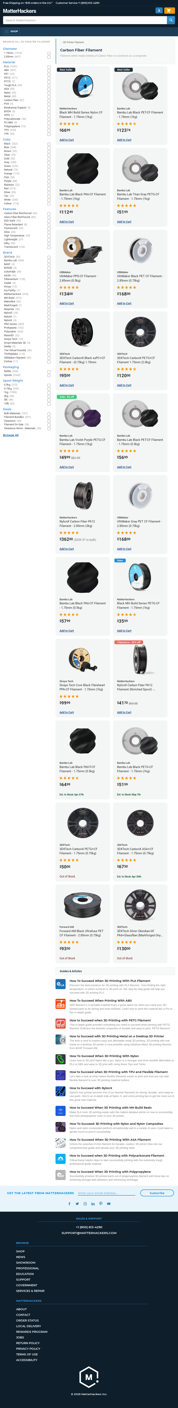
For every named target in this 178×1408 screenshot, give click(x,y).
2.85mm (12, 57)
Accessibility (26, 1360)
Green (11, 166)
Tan (9, 196)
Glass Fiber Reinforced (20, 217)
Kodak (10, 283)
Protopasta (14, 328)
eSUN (10, 276)
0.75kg (11, 389)
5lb (8, 400)
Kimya (10, 287)
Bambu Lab (14, 260)
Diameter (10, 49)
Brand (7, 252)
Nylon (10, 93)
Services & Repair (30, 1291)
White (11, 200)
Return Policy (28, 1343)
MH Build (13, 298)
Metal (10, 96)
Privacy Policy (28, 1349)
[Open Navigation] (11, 31)
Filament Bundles (17, 417)
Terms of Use (27, 1354)
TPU (10, 130)
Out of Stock (67, 876)
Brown (10, 151)
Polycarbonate (15, 119)
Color (7, 139)
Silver (10, 192)
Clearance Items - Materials (22, 428)
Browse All (11, 435)
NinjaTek (12, 309)
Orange (12, 174)
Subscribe (157, 1193)
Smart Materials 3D (17, 343)
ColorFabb (12, 272)
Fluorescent (13, 228)
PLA (10, 67)
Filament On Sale (16, 425)
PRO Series (14, 324)
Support (23, 1279)
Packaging (11, 367)
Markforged (13, 305)
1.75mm (13, 53)
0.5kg (11, 385)
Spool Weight (13, 380)
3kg (9, 396)
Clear (10, 155)
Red (10, 188)
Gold (9, 159)
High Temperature (17, 236)
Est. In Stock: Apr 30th (129, 876)
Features (9, 209)
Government (26, 1285)
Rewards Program (31, 1332)
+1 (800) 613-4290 (88, 2)
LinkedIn (92, 1203)
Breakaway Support (17, 108)
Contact (23, 1315)
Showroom (25, 1262)
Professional (27, 1268)
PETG (11, 78)
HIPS (9, 115)
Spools (12, 375)
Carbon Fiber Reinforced (20, 213)
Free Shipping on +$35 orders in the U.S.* (27, 2)
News (20, 1257)
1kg (10, 392)
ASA (9, 89)
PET (9, 74)
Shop (20, 1251)
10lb (9, 404)
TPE (9, 134)
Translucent (14, 247)
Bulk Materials (16, 413)
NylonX (10, 320)
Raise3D (12, 335)
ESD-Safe (12, 221)
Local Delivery (28, 1326)
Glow (10, 232)
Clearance (12, 421)
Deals (7, 409)
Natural (11, 170)
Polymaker (13, 332)
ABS (10, 70)
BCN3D (10, 268)
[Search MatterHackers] (171, 20)
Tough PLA (13, 85)
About (21, 1309)
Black (11, 144)
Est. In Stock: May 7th (129, 794)
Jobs (20, 1337)
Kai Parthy (12, 290)
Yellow (11, 204)
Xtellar (10, 347)
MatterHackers (16, 294)
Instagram (85, 1203)
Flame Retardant (15, 225)
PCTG (9, 81)
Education (25, 1274)
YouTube (108, 1203)
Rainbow (12, 185)
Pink (9, 177)
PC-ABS (10, 123)
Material (9, 62)
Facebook (69, 1203)
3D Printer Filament (73, 42)
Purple (10, 181)
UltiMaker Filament (17, 358)
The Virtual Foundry (18, 350)
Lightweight (13, 239)
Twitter (77, 1203)
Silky (9, 243)
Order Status (27, 1320)
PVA (8, 104)
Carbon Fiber (14, 100)
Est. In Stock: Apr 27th (72, 794)
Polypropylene (15, 126)
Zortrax (11, 361)
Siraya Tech (13, 339)
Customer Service (66, 2)
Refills (11, 371)
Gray (10, 162)
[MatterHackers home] (89, 1377)
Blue (10, 147)
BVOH (9, 111)
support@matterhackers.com (89, 1233)
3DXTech (12, 257)
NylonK (10, 317)
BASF (9, 264)
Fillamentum (14, 279)
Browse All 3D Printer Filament (26, 41)
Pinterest (100, 1203)
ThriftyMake (14, 354)
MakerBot (12, 302)
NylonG (11, 313)
